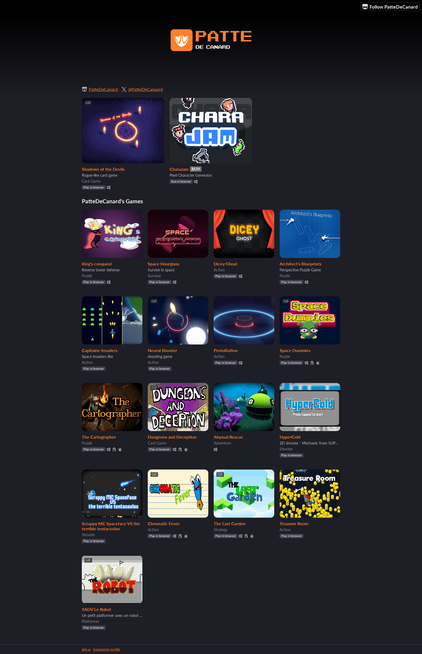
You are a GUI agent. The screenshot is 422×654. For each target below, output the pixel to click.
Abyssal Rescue (228, 436)
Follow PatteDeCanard (390, 7)
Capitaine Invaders (100, 350)
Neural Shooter (162, 350)
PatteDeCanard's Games (112, 201)
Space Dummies (295, 350)
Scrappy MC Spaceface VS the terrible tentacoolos (111, 526)
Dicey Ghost (225, 263)
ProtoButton (226, 350)
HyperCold (290, 436)
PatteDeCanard (103, 89)
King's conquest (97, 263)
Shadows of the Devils (103, 169)
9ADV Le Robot (96, 609)
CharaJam (179, 169)
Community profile (106, 649)
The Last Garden (229, 523)
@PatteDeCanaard (145, 89)
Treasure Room (294, 523)
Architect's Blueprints (300, 263)
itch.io (86, 649)
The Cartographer (99, 436)
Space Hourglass (163, 263)
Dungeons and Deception (172, 436)
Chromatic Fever (164, 523)
